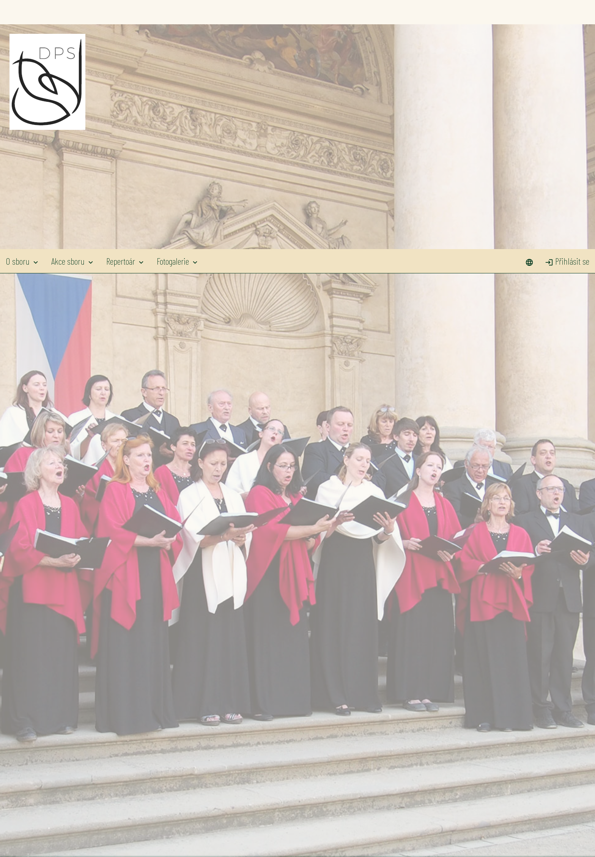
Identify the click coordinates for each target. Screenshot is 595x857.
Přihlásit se (567, 11)
